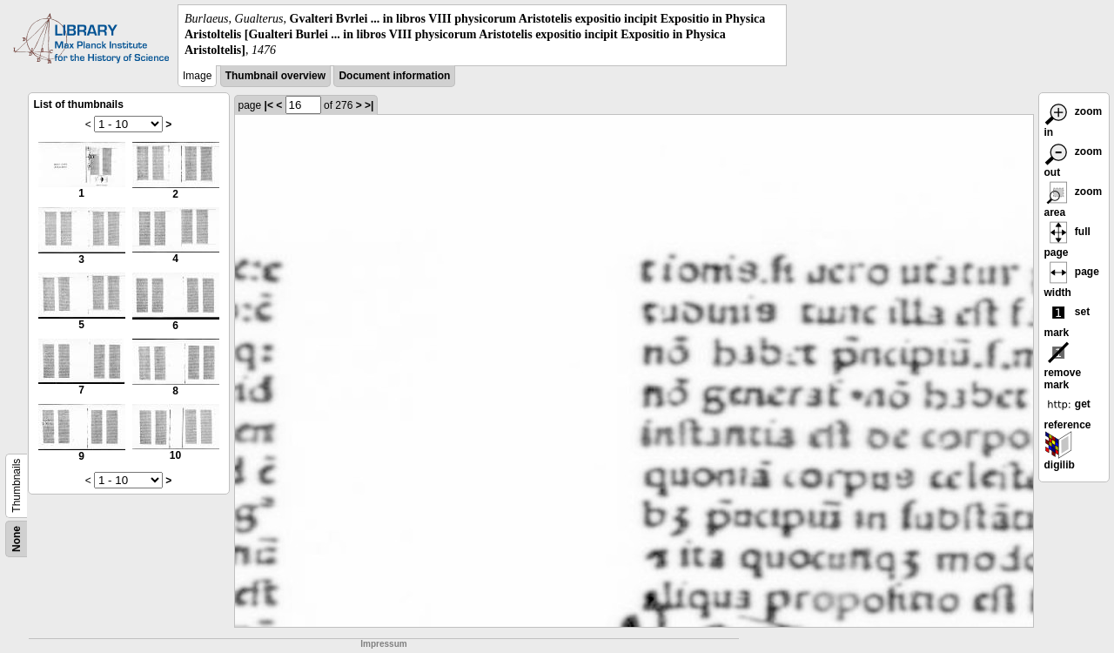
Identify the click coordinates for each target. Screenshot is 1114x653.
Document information (394, 76)
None (16, 539)
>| (369, 105)
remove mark (1063, 368)
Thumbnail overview (275, 76)
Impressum (383, 644)
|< (269, 105)
